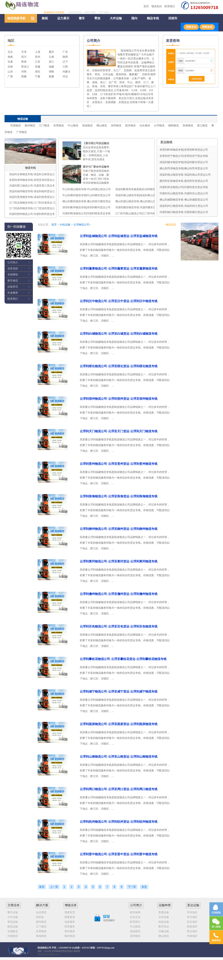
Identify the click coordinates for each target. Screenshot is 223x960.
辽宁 (65, 61)
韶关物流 (130, 125)
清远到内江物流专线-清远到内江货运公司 (184, 205)
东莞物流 (58, 125)
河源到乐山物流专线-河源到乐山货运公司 (184, 193)
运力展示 (63, 18)
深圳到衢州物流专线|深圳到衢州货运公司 (86, 207)
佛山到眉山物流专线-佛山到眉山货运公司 (139, 201)
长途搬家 (12, 292)
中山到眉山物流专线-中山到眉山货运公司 (86, 189)
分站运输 (65, 224)
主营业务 (14, 905)
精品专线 (153, 18)
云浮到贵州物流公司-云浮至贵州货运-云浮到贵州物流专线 (118, 463)
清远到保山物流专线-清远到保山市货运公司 (185, 174)
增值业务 (71, 905)
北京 (10, 51)
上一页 (54, 886)
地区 (11, 41)
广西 (10, 76)
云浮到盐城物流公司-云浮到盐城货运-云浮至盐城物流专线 (118, 236)
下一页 (132, 886)
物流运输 (12, 926)
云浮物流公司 (81, 224)
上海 (37, 51)
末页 (144, 886)
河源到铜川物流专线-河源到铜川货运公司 (184, 212)
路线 (45, 18)
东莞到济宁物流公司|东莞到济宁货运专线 (184, 155)
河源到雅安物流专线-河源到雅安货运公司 (139, 207)
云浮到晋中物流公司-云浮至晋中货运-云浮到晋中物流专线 (118, 854)
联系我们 (169, 6)
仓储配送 (12, 931)
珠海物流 (188, 125)
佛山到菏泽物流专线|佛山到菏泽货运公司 (184, 168)
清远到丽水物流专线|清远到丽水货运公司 (184, 162)
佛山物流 (101, 125)
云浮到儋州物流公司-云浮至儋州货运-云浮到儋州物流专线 (118, 593)
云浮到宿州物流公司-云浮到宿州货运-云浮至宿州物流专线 (118, 398)
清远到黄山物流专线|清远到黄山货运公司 (139, 195)
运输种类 (165, 905)
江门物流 (44, 125)
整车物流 (12, 280)
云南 (51, 56)
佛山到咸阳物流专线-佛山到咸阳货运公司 (184, 199)
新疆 (51, 76)
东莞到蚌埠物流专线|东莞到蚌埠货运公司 (184, 149)
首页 (146, 6)
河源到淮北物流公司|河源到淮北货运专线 (184, 187)
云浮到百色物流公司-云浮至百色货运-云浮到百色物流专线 (118, 626)
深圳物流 (116, 125)
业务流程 (12, 268)
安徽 (37, 66)
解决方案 (42, 905)
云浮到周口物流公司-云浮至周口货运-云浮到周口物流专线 (118, 789)
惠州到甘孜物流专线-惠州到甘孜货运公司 (184, 180)
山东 (10, 71)
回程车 (172, 18)
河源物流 (15, 125)
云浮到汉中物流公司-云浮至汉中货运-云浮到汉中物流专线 (118, 301)
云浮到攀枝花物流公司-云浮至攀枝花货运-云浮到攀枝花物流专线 (123, 659)
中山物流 (73, 125)
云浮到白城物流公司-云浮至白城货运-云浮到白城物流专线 (118, 333)
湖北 (37, 71)
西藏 (23, 76)
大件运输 (116, 18)
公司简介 (12, 262)
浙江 (51, 61)
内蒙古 (66, 71)
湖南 (51, 71)
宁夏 (37, 76)
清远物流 (87, 125)
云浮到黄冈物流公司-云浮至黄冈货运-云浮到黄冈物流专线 (118, 561)
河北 (65, 76)
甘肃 (10, 61)
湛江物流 (202, 125)
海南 (10, 56)
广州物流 (21, 132)
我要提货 (207, 27)
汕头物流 (144, 125)
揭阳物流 (173, 125)
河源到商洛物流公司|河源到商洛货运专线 (86, 213)
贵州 (37, 56)
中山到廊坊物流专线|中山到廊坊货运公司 (86, 195)
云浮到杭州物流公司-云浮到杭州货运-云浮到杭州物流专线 (118, 821)
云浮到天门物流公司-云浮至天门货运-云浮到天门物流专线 (118, 431)
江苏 (37, 61)
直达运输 (193, 905)
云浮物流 (159, 125)
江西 (65, 66)
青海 (23, 61)
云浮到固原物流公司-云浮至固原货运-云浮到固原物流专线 (118, 724)
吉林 (10, 66)
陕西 (65, 56)
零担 (97, 18)
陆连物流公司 (44, 947)
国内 (134, 18)
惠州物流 (30, 125)
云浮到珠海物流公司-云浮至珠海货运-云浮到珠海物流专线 (118, 496)
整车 (82, 18)
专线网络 (12, 274)
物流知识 (156, 6)
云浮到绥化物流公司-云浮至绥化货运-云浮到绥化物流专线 (118, 366)
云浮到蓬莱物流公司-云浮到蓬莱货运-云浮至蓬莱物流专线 (118, 268)
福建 (51, 66)
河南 (23, 71)
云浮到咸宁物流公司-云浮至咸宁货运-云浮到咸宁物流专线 (118, 691)
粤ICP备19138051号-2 (49, 954)
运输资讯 (12, 286)
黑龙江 (25, 66)
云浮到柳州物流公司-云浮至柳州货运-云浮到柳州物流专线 (118, 528)
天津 (23, 51)
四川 (23, 56)
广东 (65, 51)
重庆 (51, 51)
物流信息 (170, 224)
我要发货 (191, 27)
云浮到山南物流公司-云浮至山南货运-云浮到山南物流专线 (118, 756)
